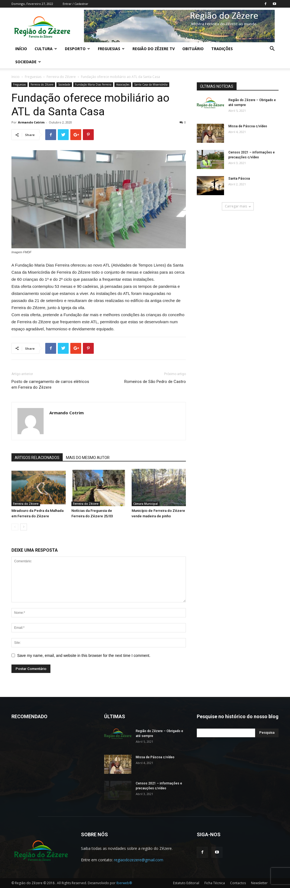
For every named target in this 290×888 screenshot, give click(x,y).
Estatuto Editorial (186, 883)
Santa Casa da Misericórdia (151, 84)
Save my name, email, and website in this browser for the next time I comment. (83, 655)
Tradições (222, 48)
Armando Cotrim (31, 122)
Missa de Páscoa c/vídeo (247, 126)
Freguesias (111, 48)
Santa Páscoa (239, 178)
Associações (122, 84)
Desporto (77, 48)
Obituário (193, 48)
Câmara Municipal (145, 504)
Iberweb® (124, 883)
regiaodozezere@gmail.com (138, 859)
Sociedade (28, 61)
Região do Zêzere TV (153, 48)
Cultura (46, 48)
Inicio (15, 76)
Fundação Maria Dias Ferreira (93, 84)
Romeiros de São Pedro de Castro (155, 381)
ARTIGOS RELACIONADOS (37, 457)
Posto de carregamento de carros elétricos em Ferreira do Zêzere (50, 384)
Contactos (238, 883)
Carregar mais (238, 206)
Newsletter (259, 883)
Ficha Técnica (214, 883)
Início (21, 48)
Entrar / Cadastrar (75, 4)
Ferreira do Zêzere (61, 76)
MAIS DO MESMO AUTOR (88, 457)
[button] (272, 49)
